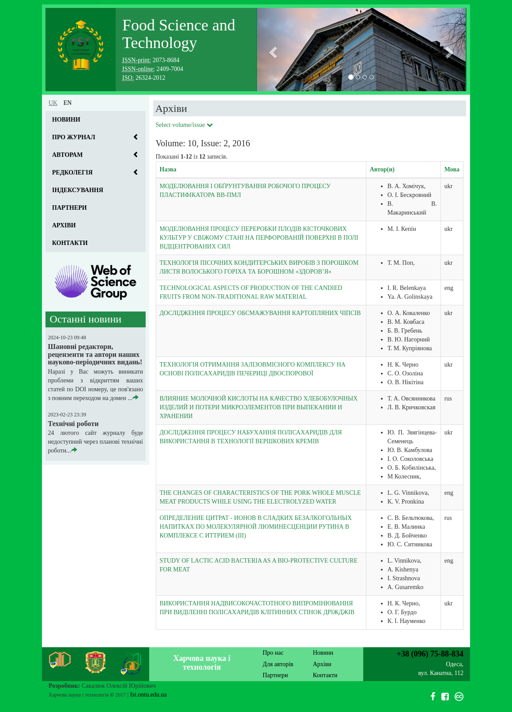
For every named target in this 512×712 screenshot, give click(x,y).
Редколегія (72, 172)
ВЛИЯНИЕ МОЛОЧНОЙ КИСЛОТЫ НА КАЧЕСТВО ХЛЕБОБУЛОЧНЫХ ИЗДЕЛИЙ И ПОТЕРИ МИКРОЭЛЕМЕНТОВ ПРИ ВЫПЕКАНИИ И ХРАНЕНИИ (259, 407)
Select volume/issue (184, 125)
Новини (66, 119)
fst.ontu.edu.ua (148, 694)
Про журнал (73, 137)
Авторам (67, 155)
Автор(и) (382, 169)
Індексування (77, 190)
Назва (168, 169)
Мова (451, 169)
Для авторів (278, 664)
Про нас (273, 652)
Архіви (64, 225)
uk (53, 103)
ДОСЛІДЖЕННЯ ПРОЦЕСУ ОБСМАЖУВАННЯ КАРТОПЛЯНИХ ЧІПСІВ (260, 313)
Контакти (70, 243)
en (68, 103)
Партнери (69, 207)
